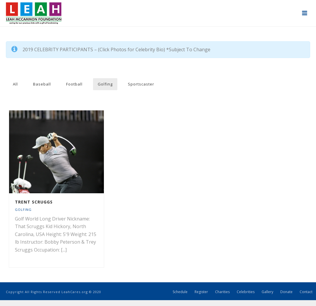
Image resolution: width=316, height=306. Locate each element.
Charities (222, 292)
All (15, 84)
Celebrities (246, 292)
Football (74, 84)
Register (201, 292)
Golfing (105, 84)
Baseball (42, 84)
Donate (286, 292)
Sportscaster (141, 84)
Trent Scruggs (34, 202)
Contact (306, 292)
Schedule (180, 292)
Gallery (267, 292)
